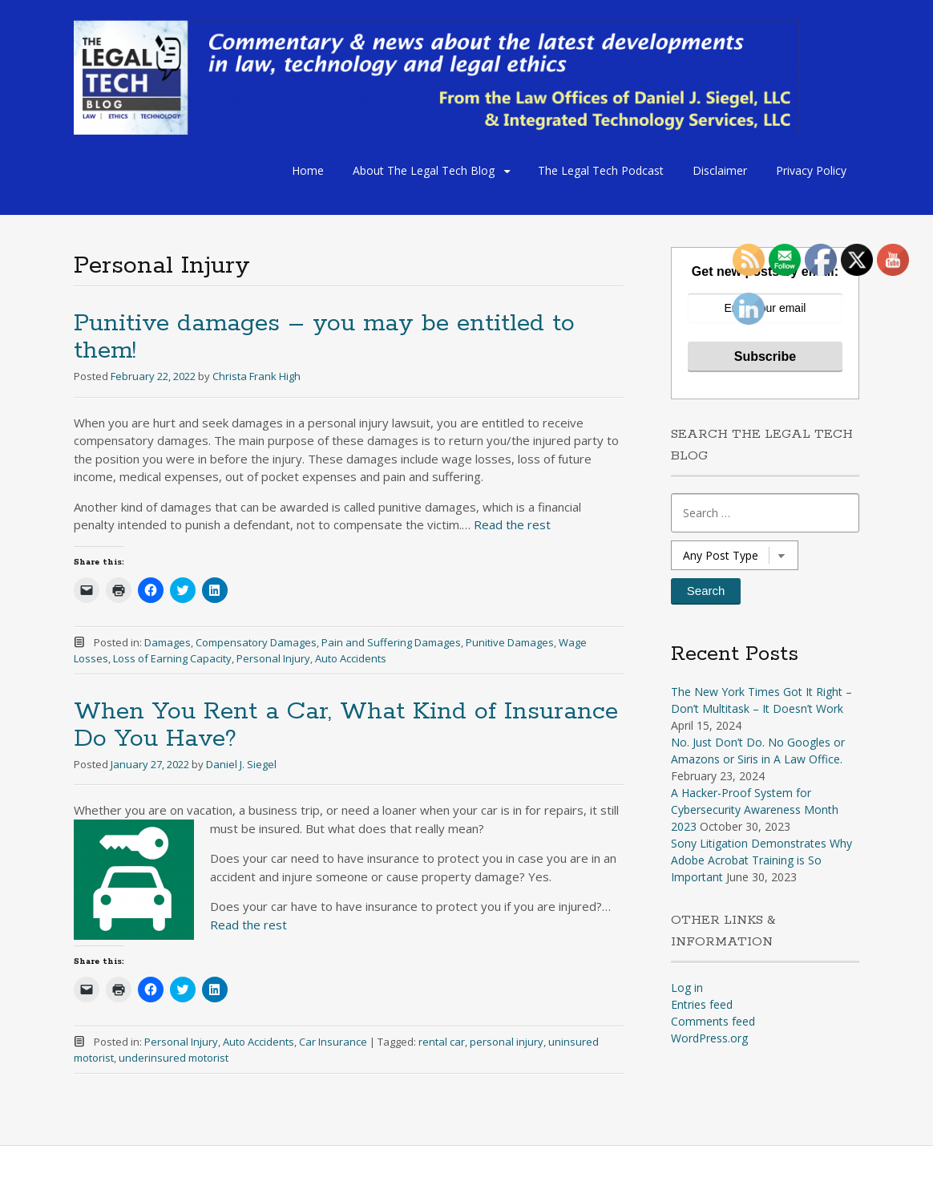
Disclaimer (720, 170)
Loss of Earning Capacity (172, 658)
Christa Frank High (256, 376)
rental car (441, 1041)
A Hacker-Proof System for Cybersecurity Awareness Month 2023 (754, 809)
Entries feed (702, 1004)
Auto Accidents (350, 658)
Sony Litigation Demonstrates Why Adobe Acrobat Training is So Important (761, 860)
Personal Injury (273, 658)
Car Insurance (333, 1041)
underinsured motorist (173, 1057)
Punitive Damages (510, 642)
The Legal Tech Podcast (601, 170)
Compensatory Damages (256, 642)
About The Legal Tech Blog (424, 170)
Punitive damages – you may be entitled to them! (324, 337)
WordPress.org (709, 1038)
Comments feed (713, 1021)
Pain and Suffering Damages (391, 642)
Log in (687, 987)
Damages (167, 642)
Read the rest (512, 524)
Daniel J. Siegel (241, 764)
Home (308, 170)
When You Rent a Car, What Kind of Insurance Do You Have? (346, 725)
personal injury (506, 1041)
